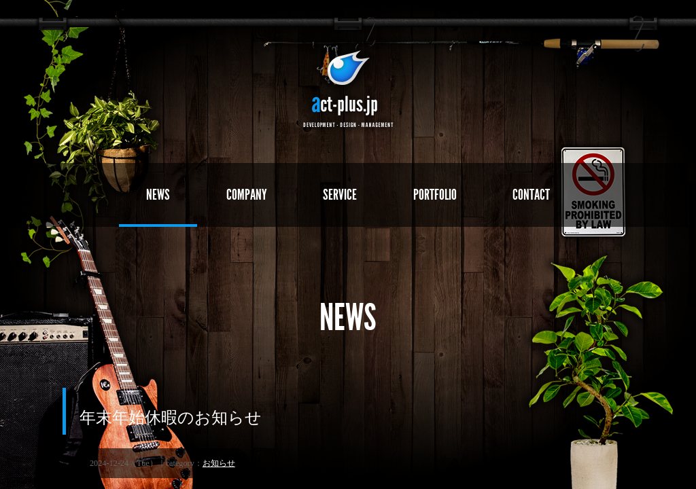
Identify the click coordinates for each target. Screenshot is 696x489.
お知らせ (219, 464)
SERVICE (340, 194)
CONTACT (532, 194)
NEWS (157, 194)
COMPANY (246, 194)
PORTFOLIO (435, 194)
